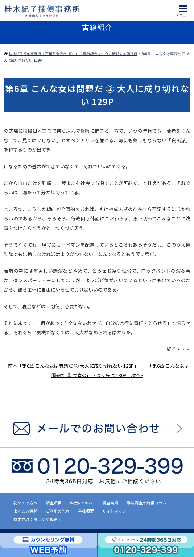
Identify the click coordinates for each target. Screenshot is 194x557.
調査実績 (110, 503)
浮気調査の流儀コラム (146, 503)
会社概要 (86, 511)
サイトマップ (114, 511)
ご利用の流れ (58, 511)
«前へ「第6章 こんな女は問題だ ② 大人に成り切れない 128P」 (72, 365)
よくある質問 (25, 511)
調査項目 (54, 503)
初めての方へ (25, 503)
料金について (82, 503)
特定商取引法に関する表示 (37, 519)
